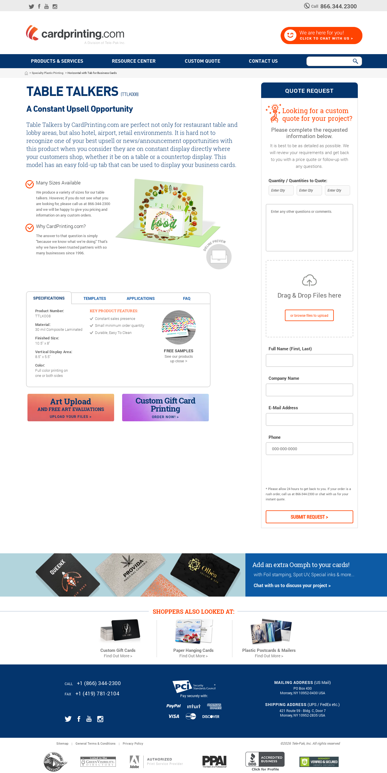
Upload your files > (71, 416)
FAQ (186, 298)
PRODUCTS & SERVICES (57, 61)
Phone (275, 437)
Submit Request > (309, 517)
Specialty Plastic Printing (47, 73)
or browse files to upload (309, 315)
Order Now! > (165, 416)
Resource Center (134, 61)
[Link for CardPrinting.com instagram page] (55, 6)
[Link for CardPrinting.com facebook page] (39, 6)
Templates (95, 298)
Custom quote (204, 61)
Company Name (284, 378)
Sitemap (62, 743)
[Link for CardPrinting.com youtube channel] (46, 6)
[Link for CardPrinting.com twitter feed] (31, 6)
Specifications (49, 298)
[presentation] (309, 472)
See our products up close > (178, 358)
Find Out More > (118, 656)
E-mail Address (283, 407)
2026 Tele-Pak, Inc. (297, 743)
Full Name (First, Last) (290, 348)
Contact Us (264, 61)
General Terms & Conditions (96, 743)
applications (141, 298)
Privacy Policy (133, 743)
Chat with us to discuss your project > (292, 585)
